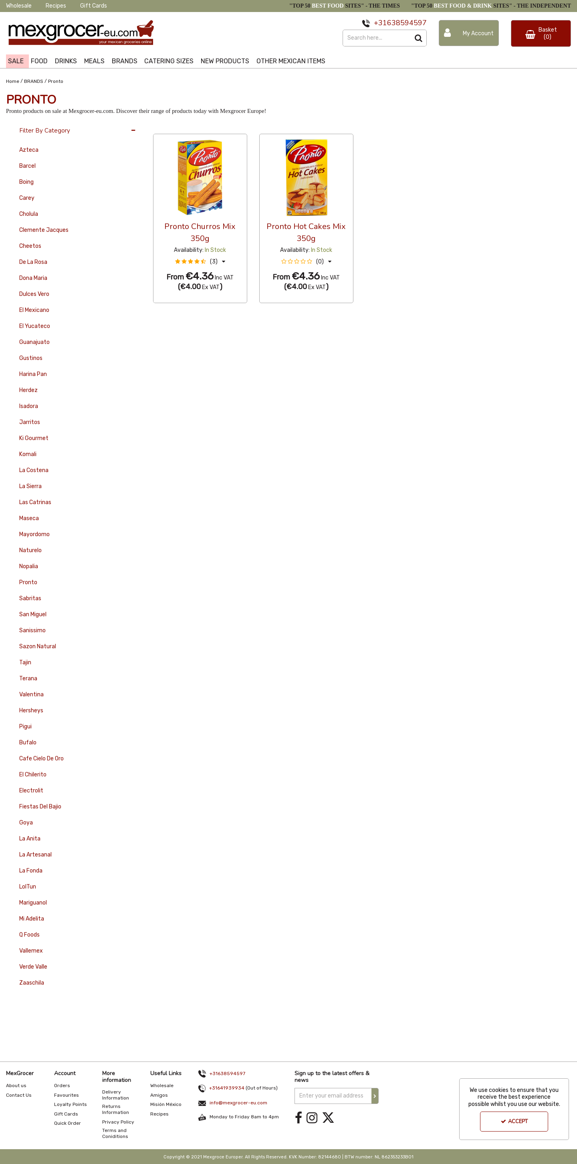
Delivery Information (115, 1095)
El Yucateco (34, 326)
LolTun (27, 886)
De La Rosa (33, 262)
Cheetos (30, 246)
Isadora (28, 406)
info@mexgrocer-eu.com (238, 1103)
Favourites (66, 1095)
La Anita (29, 838)
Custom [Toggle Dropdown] (206, 126)
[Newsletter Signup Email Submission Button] (375, 1096)
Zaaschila (31, 982)
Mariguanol (33, 902)
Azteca (28, 150)
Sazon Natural (37, 646)
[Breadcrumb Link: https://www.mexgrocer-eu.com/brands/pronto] (55, 80)
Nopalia (28, 566)
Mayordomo (34, 534)
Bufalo (27, 742)
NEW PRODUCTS (225, 61)
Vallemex (31, 950)
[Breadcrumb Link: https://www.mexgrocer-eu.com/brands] (33, 80)
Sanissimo (32, 630)
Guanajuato (34, 342)
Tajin (25, 662)
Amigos (159, 1095)
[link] (299, 1118)
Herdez (28, 390)
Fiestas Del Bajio (40, 806)
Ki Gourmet (33, 438)
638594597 (407, 23)
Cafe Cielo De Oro (41, 758)
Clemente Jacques (44, 230)
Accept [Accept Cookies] (514, 1121)
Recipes (56, 5)
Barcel (27, 166)
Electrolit (31, 790)
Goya (26, 822)
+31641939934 (226, 1088)
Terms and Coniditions (115, 1133)
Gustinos (30, 358)
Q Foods (29, 934)
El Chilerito (32, 774)
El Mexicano (34, 310)
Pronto (28, 582)
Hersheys (31, 710)
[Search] (376, 38)
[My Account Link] (468, 33)
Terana (28, 678)
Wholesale (19, 5)
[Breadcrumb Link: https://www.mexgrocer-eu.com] (12, 80)
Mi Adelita (31, 918)
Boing (26, 182)
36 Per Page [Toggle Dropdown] (169, 126)
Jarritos (29, 422)
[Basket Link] (541, 33)
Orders (62, 1085)
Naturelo (30, 550)
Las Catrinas (35, 502)
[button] (200, 261)
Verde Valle (33, 966)
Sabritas (30, 598)
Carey (26, 198)
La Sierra (30, 486)
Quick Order (67, 1123)
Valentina (31, 694)
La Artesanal (35, 854)
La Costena (33, 470)
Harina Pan (33, 374)
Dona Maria (33, 278)
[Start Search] (418, 38)
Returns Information (115, 1109)
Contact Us (19, 1095)
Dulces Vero (34, 294)
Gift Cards (93, 5)
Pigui (25, 726)
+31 (380, 23)
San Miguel (32, 614)
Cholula (28, 214)
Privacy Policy (118, 1122)
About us (16, 1085)
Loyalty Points (70, 1104)
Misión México (166, 1104)
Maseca (29, 518)
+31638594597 (227, 1073)
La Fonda (30, 870)
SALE (16, 61)
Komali (27, 454)
